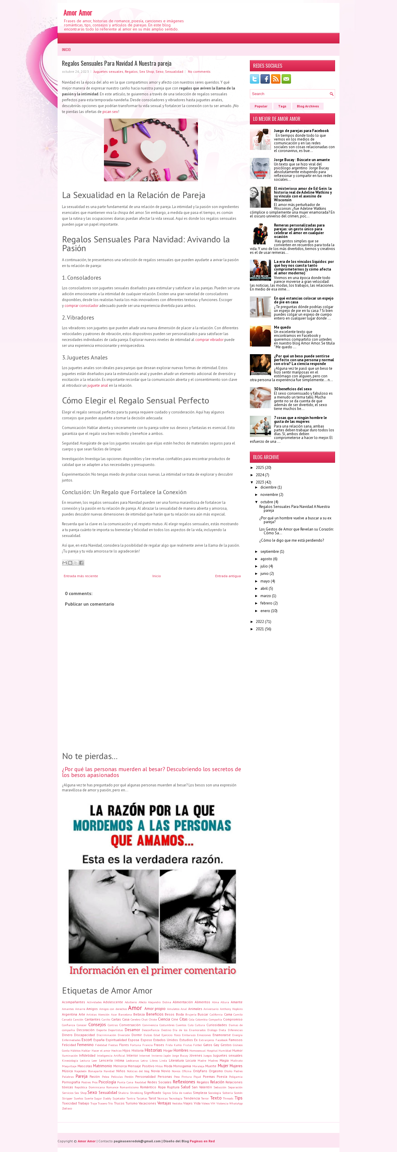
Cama (228, 1014)
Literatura (176, 1060)
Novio (165, 1071)
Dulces (148, 1035)
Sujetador (118, 1098)
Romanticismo (129, 1087)
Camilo (238, 1014)
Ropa (162, 1087)
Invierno (157, 1055)
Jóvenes (196, 1055)
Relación (217, 1082)
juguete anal (98, 385)
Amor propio (155, 1008)
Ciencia (164, 1019)
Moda (168, 1066)
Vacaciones (147, 1103)
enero (265, 610)
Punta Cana (125, 1082)
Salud (185, 1087)
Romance (112, 1087)
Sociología (214, 1093)
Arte (82, 1014)
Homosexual (197, 1050)
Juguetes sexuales (108, 71)
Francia (147, 1045)
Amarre (80, 1009)
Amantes (68, 1009)
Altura (225, 1002)
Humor (237, 1050)
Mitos (159, 1066)
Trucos (119, 1103)
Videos (205, 1103)
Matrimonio (102, 1065)
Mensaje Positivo (141, 1066)
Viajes (188, 1103)
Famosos (236, 1040)
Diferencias (235, 1030)
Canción (78, 1019)
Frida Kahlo (174, 1045)
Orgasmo (216, 1071)
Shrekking (136, 1093)
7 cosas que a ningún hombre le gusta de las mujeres (300, 419)
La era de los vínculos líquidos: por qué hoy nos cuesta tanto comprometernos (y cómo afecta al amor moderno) (304, 267)
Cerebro (135, 1019)
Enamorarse (222, 1035)
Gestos (226, 1045)
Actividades (94, 1002)
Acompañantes (73, 1002)
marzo (265, 595)
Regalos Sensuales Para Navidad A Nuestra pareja (116, 63)
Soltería (227, 1093)
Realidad (140, 1082)
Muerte (210, 1066)
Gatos (207, 1045)
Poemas (209, 1076)
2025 (260, 467)
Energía (237, 1035)
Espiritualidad (116, 1040)
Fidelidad (101, 1045)
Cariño (106, 1019)
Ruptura (173, 1087)
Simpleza (200, 1092)
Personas (165, 1076)
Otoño (228, 1071)
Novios (176, 1071)
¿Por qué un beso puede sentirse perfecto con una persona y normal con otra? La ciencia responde (304, 360)
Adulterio (131, 1002)
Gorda (66, 1050)
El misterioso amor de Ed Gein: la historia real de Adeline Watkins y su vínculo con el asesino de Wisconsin (303, 194)
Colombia (202, 1019)
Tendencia (192, 1098)
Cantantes (92, 1019)
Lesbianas (132, 1060)
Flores (124, 1045)
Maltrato (237, 1060)
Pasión (95, 1076)
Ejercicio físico (171, 1035)
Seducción (219, 1087)
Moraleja (198, 1066)
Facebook (222, 1040)
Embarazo (189, 1035)
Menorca (120, 1066)
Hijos (126, 1050)
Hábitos (75, 1050)
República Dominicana (90, 1087)
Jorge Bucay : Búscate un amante (302, 159)
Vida (197, 1103)
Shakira (123, 1093)
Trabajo (83, 1103)
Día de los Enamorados (189, 1030)
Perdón (129, 1077)
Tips (238, 1098)
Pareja (81, 1076)
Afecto (143, 1002)
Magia (224, 1060)
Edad (157, 1035)
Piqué (197, 1077)
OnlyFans (200, 1071)
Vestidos (177, 1103)
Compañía (215, 1019)
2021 (260, 628)
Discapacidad (84, 1035)
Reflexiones (184, 1082)
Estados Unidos (165, 1040)
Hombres (181, 1050)
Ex (196, 1040)
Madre (202, 1060)
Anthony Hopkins (231, 1009)
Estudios (186, 1040)
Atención (104, 1014)
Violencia (222, 1103)
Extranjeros (206, 1040)
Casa (125, 1019)
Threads (228, 1098)
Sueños (78, 1098)
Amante (237, 1002)
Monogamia (182, 1066)
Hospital (212, 1050)
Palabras (68, 1077)
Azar (114, 1014)
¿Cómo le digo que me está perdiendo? (291, 540)
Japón (167, 1055)
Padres (238, 1071)
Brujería (190, 1014)
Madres (213, 1060)
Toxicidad (69, 1103)
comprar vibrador (209, 339)
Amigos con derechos (113, 1009)
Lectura (85, 1060)
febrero (266, 603)
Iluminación (70, 1055)
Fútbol (197, 1045)
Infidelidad (87, 1055)
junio (264, 573)
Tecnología (175, 1098)
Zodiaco (67, 1108)
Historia (138, 1050)
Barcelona (125, 1014)
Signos (166, 1093)
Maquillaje (69, 1066)
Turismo (131, 1103)
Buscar (203, 1014)
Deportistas (115, 1030)
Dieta (222, 1030)
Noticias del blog (138, 1071)
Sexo (160, 71)
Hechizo (116, 1050)
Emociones (204, 1035)
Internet (144, 1055)
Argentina (69, 1014)
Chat (145, 1019)
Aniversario (210, 1009)
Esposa (133, 1040)
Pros (94, 1082)
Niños (120, 1071)
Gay (216, 1045)
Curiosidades (216, 1025)
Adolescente (113, 1002)
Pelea (105, 1077)
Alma (215, 1002)
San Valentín (202, 1087)
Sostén (238, 1093)
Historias (153, 1050)
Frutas (187, 1045)
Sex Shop (146, 71)
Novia (155, 1071)
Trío (110, 1103)
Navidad (109, 1071)
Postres (86, 1082)
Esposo (146, 1040)
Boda (180, 1014)
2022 (260, 621)
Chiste (153, 1019)
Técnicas (162, 1098)
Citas (183, 1019)
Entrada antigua (228, 576)
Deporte (101, 1030)
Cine (174, 1019)
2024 (260, 474)
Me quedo (282, 327)
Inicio (66, 49)
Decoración (86, 1030)
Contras (113, 1025)
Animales (195, 1008)
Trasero (102, 1103)
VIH (213, 1103)
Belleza (139, 1014)
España (99, 1040)
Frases (159, 1045)
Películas (117, 1077)
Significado (152, 1092)
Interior (132, 1055)
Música (67, 1071)
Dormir (137, 1035)
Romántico (148, 1087)
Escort (87, 1039)
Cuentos (181, 1025)
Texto (216, 1098)
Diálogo (212, 1030)
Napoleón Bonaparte (88, 1071)
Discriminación (106, 1035)
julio (264, 566)
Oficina (186, 1071)
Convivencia (150, 1025)
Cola (191, 1019)
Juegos (207, 1055)
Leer (94, 1060)
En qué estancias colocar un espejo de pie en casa (304, 300)
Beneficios (155, 1014)
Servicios (67, 1093)
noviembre (269, 494)
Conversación (130, 1025)
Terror (205, 1098)
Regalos (131, 71)
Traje (93, 1103)
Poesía (222, 1076)
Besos (169, 1014)
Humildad (224, 1050)
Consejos (97, 1024)
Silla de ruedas (182, 1093)
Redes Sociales (159, 1082)
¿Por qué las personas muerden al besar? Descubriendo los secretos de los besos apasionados (151, 772)
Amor (135, 1008)
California (216, 1014)
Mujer (223, 1065)
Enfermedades (71, 1040)
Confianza (68, 1025)
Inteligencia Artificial (111, 1055)
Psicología (107, 1082)
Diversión (124, 1035)
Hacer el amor (101, 1050)
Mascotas (85, 1066)
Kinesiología (70, 1060)
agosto (266, 558)
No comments (199, 71)
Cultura (200, 1025)
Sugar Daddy (102, 1098)
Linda (163, 1060)
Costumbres (166, 1025)
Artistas (91, 1014)
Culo (191, 1025)
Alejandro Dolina (159, 1002)
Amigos (92, 1008)
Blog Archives (308, 106)
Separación (235, 1087)
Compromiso (233, 1019)
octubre (266, 501)
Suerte (88, 1098)
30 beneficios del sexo (293, 388)
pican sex (110, 111)
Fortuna (135, 1045)
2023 (260, 482)
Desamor (132, 1029)
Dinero (67, 1035)
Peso (177, 1077)
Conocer (82, 1025)
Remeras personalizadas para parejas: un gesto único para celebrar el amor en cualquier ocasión (299, 231)
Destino (166, 1030)
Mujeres (236, 1065)
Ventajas (164, 1103)
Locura (191, 1060)
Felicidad (69, 1045)
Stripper (67, 1098)
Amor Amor (77, 12)
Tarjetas (142, 1098)
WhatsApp (236, 1103)
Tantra (131, 1098)
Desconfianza (150, 1030)
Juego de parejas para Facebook (301, 130)
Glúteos (238, 1045)
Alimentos (202, 1002)
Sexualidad (174, 71)
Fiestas (113, 1045)
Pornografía (71, 1082)
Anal (184, 1009)
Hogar (168, 1050)
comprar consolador (81, 305)
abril (264, 588)
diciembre (268, 487)
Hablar (85, 1050)
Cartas (116, 1019)
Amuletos (173, 1009)
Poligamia (236, 1077)
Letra (144, 1060)
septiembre (269, 551)
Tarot (152, 1098)
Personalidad (145, 1076)
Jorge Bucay (180, 1055)
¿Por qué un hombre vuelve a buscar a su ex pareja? (295, 520)
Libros (154, 1060)
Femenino (85, 1044)
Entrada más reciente (81, 576)
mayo (265, 581)
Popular (261, 106)
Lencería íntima (111, 1060)
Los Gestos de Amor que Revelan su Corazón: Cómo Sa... (296, 531)
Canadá (67, 1019)
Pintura (186, 1077)
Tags (282, 106)
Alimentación (183, 1002)
